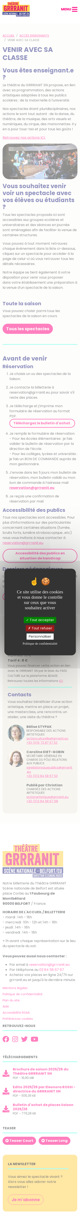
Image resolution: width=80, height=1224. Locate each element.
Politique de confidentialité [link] (40, 643)
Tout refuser (40, 628)
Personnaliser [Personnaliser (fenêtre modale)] (40, 636)
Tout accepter (40, 620)
